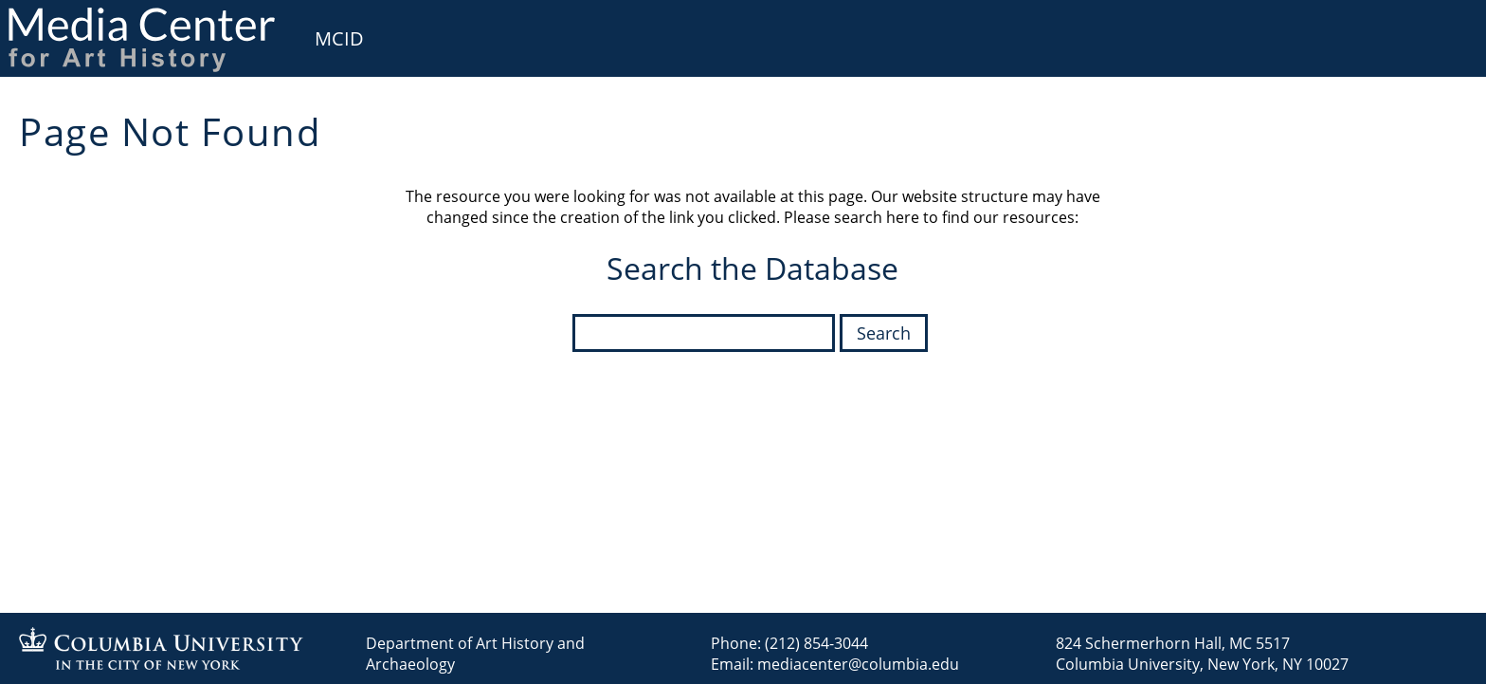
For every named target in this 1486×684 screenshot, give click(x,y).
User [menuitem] (1450, 26)
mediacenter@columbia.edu (858, 664)
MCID (339, 38)
